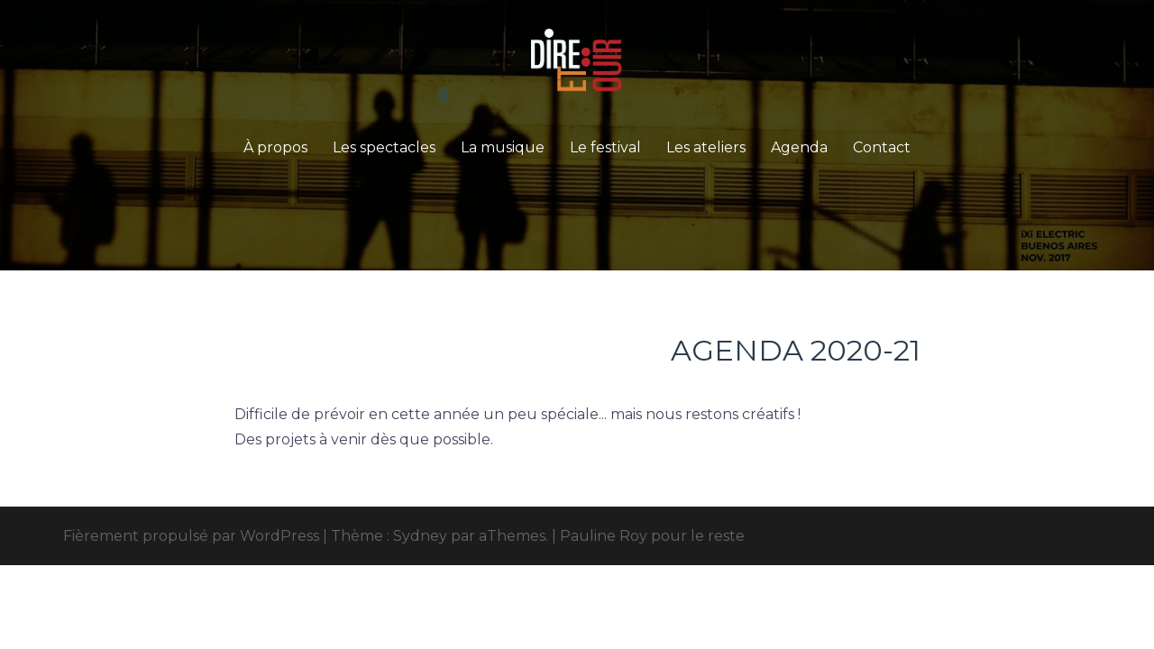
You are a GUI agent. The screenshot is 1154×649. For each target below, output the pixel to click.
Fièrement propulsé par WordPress (191, 535)
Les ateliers (706, 147)
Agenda (799, 147)
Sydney (420, 535)
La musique (503, 147)
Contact (882, 147)
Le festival (605, 147)
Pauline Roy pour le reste (652, 535)
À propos (275, 147)
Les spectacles (384, 147)
